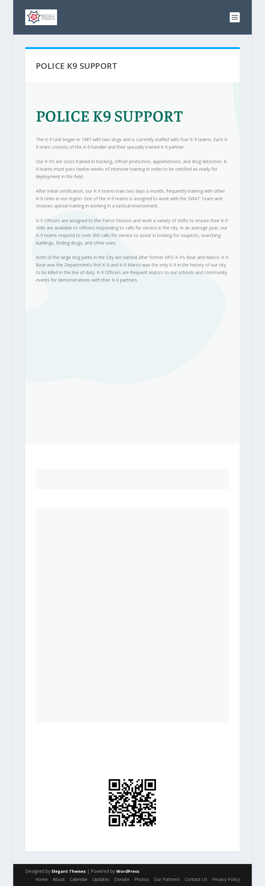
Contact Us (196, 879)
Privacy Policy (226, 879)
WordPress (127, 871)
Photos (141, 879)
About (59, 879)
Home (41, 879)
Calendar (79, 879)
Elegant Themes (69, 871)
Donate (122, 879)
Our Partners (167, 879)
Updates (100, 879)
